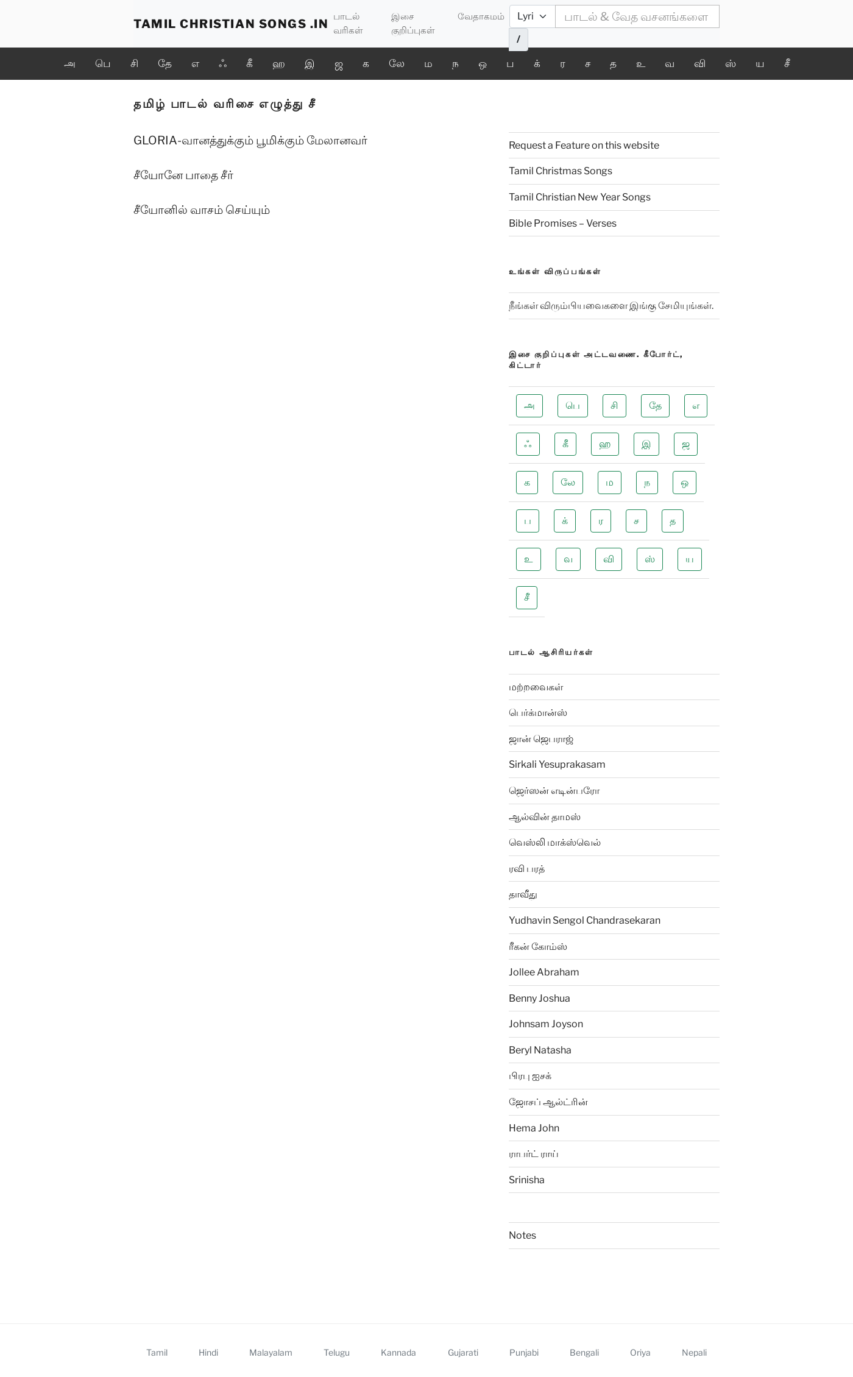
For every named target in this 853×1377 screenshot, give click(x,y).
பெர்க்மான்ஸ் (538, 712)
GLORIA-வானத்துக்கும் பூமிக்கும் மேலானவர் (250, 140)
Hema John (534, 1128)
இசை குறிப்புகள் (413, 23)
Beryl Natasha (540, 1050)
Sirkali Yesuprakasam (557, 764)
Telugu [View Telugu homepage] (337, 1352)
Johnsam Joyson (546, 1024)
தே (165, 63)
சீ (787, 63)
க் (537, 63)
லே (397, 63)
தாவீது (523, 894)
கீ (249, 63)
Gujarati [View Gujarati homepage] (463, 1352)
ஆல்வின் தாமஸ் (545, 817)
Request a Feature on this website (584, 145)
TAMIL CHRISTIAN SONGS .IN (230, 23)
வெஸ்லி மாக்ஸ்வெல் (555, 842)
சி (134, 63)
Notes (522, 1235)
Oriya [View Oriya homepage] (640, 1352)
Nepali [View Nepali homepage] (694, 1352)
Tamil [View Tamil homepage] (157, 1352)
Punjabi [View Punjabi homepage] (524, 1352)
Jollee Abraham (544, 972)
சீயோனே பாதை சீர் (183, 175)
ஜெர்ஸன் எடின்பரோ (554, 790)
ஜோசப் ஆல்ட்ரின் (548, 1102)
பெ (103, 63)
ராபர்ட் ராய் (534, 1153)
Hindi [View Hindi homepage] (208, 1352)
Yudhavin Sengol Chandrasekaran (584, 920)
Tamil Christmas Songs (560, 171)
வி (700, 63)
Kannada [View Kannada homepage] (398, 1352)
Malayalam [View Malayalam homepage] (270, 1352)
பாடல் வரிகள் (348, 23)
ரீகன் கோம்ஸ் (538, 946)
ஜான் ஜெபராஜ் (541, 739)
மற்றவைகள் (536, 687)
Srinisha (527, 1180)
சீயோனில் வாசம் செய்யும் (201, 210)
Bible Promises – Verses (563, 223)
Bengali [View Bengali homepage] (584, 1352)
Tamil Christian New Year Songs (580, 197)
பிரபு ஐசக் (530, 1075)
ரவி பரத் (527, 868)
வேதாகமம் (481, 16)
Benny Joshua (539, 998)
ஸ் (730, 63)
